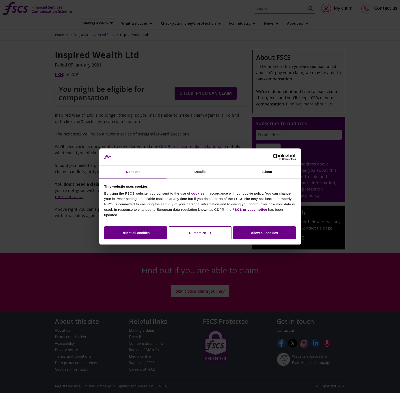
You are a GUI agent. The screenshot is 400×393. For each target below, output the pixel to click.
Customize (200, 233)
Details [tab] (200, 172)
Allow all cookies (264, 233)
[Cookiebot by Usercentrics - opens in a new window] (276, 157)
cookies (197, 193)
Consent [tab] (133, 172)
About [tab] (267, 172)
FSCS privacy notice (250, 209)
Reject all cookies (135, 233)
